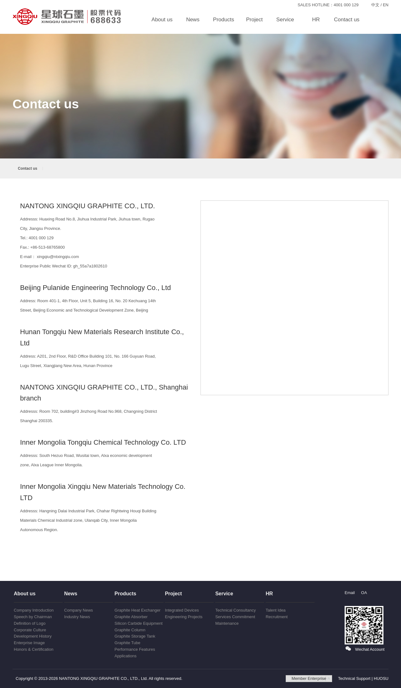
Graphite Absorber (131, 616)
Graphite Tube (127, 642)
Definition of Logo (29, 623)
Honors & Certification (33, 649)
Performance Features (135, 649)
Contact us (346, 20)
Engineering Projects (183, 616)
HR (316, 20)
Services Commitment (235, 616)
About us (162, 20)
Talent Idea (276, 610)
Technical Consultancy (235, 610)
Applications (126, 656)
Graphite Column (130, 630)
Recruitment (277, 616)
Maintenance (226, 623)
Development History (33, 636)
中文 (375, 5)
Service (285, 20)
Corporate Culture (30, 630)
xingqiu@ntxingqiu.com (58, 256)
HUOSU (381, 678)
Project (254, 20)
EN (385, 5)
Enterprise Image (29, 642)
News (193, 20)
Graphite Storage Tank (135, 636)
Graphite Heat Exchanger (138, 610)
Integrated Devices (182, 610)
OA (364, 592)
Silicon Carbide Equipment (139, 623)
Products (223, 20)
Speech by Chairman (33, 616)
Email (350, 592)
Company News (78, 610)
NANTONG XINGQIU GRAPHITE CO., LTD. (67, 16)
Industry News (77, 616)
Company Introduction (34, 610)
